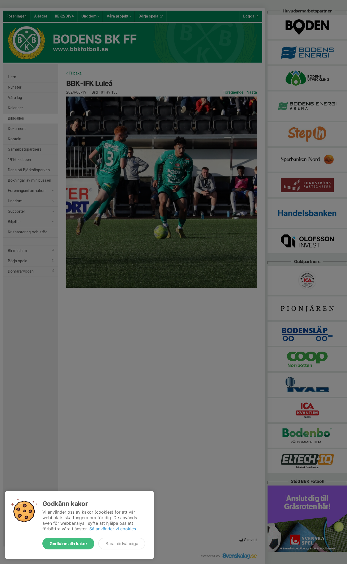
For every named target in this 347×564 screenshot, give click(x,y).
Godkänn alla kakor (68, 543)
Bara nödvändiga (121, 543)
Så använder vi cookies (112, 528)
